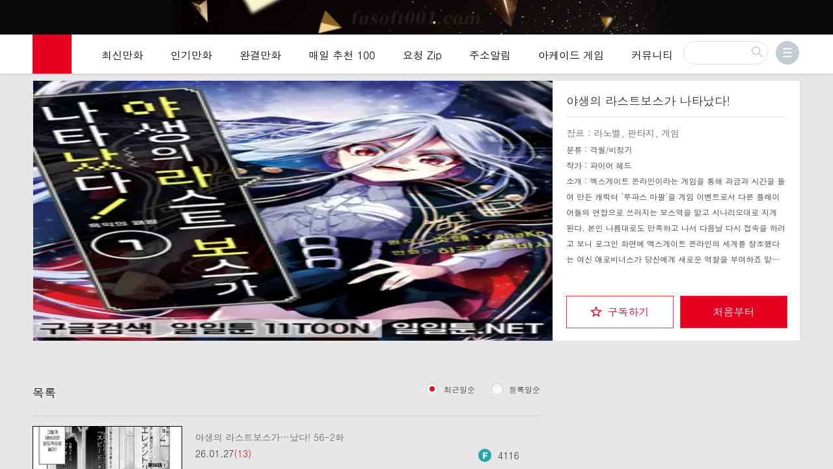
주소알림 (490, 55)
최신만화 (122, 55)
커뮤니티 (652, 55)
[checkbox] (620, 312)
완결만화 (260, 55)
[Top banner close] (818, 13)
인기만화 (191, 55)
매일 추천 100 (342, 55)
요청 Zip (422, 55)
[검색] (725, 52)
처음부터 (734, 311)
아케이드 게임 (571, 55)
